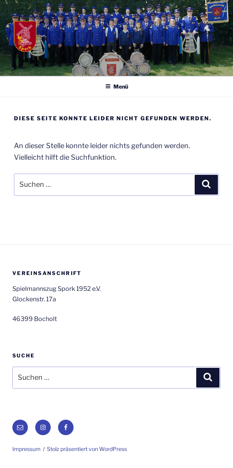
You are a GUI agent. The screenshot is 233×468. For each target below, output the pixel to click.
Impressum (26, 449)
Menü (116, 86)
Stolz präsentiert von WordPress (87, 449)
